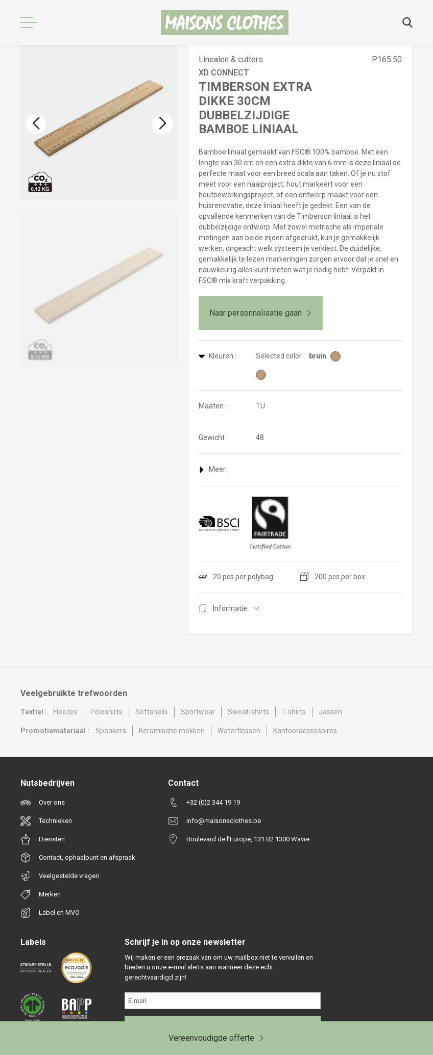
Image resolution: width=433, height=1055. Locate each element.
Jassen (330, 712)
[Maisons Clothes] (224, 22)
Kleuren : (217, 356)
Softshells (151, 712)
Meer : (214, 469)
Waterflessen (239, 731)
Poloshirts (106, 712)
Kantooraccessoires (305, 731)
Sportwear (198, 712)
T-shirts (294, 712)
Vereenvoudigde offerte (216, 1038)
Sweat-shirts (248, 712)
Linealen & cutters (231, 59)
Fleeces (65, 712)
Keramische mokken (172, 731)
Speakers (110, 731)
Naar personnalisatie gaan (260, 313)
